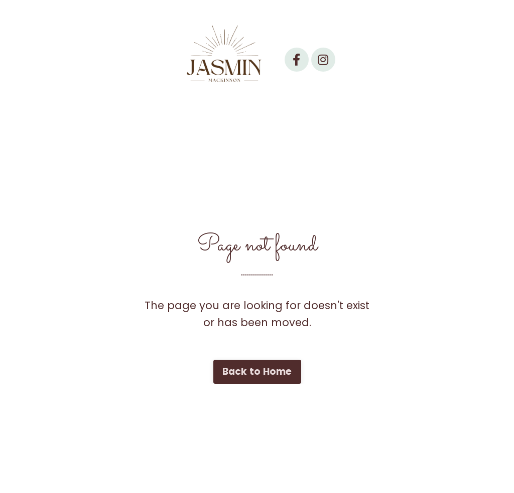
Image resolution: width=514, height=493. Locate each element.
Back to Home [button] (257, 371)
